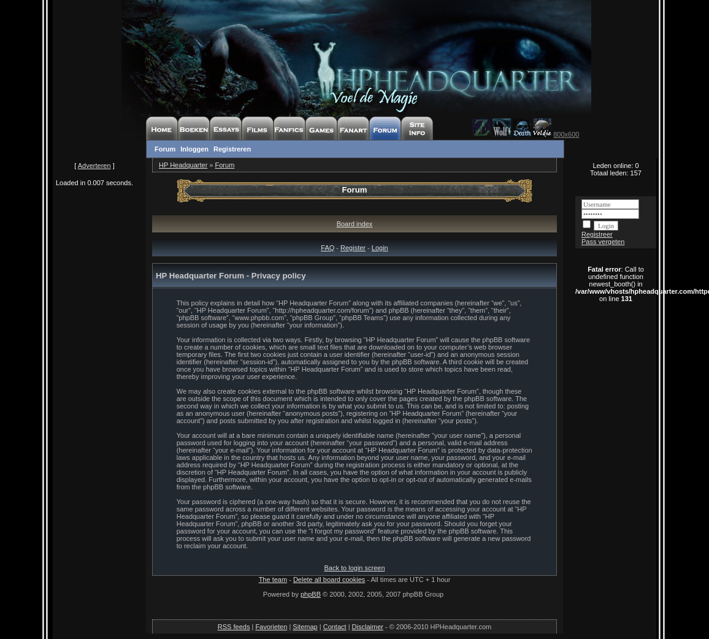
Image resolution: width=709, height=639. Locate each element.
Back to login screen (354, 568)
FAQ (327, 247)
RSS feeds (234, 626)
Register (353, 247)
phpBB (311, 594)
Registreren (232, 149)
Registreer (597, 234)
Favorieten (271, 626)
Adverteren (94, 165)
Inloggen (194, 149)
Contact (335, 626)
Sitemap (305, 626)
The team (273, 579)
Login (380, 247)
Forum (165, 149)
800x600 (566, 134)
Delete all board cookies (329, 579)
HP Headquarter (183, 165)
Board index (355, 224)
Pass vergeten (602, 241)
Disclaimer (367, 626)
